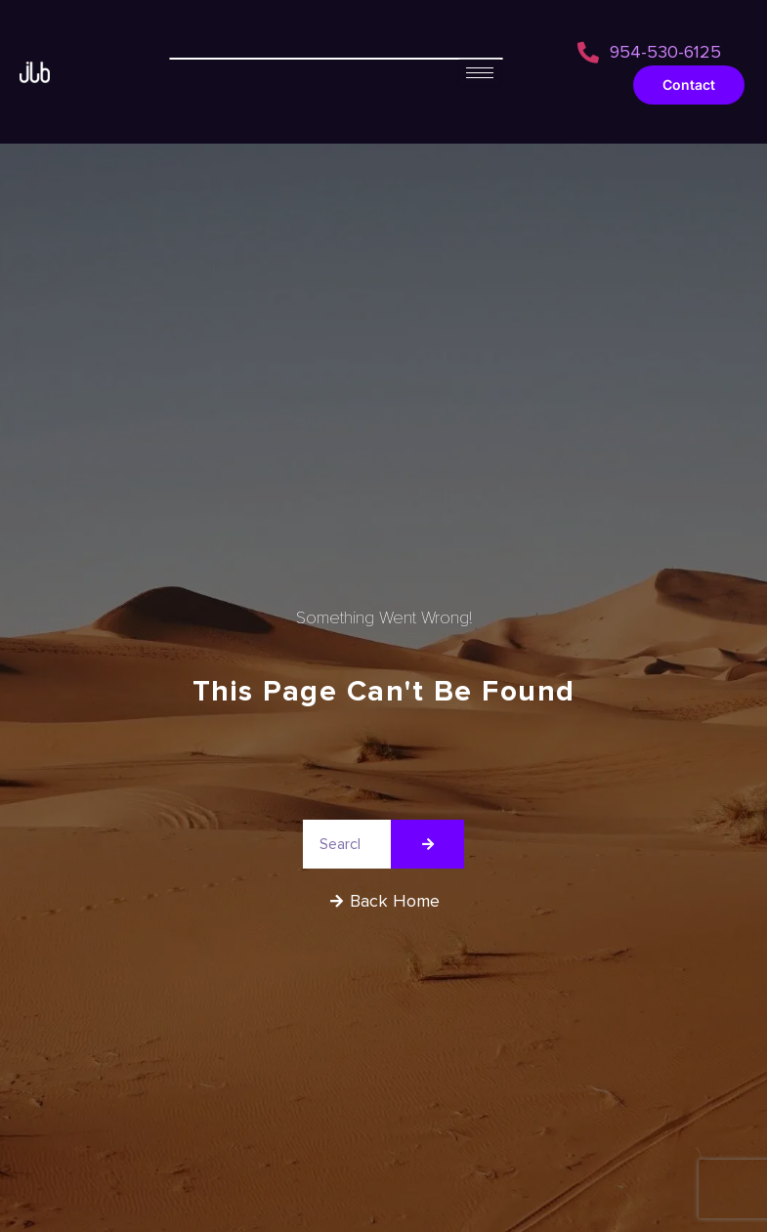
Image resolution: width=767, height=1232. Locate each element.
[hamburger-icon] (479, 73)
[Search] (427, 844)
